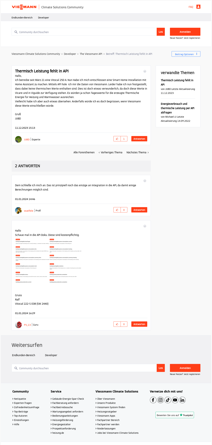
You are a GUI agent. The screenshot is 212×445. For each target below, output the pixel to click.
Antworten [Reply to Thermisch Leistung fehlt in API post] (139, 138)
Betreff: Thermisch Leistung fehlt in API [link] (129, 53)
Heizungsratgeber (107, 411)
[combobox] (88, 32)
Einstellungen (21, 420)
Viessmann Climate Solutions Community (36, 53)
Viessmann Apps (106, 415)
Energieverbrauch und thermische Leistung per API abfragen (177, 108)
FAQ (191, 6)
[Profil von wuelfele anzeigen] (28, 211)
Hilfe (16, 424)
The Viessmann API (91, 53)
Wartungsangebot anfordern (67, 411)
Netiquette (20, 398)
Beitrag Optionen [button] (184, 54)
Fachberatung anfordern (65, 402)
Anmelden (198, 7)
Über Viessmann (106, 398)
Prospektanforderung (64, 428)
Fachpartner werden (108, 424)
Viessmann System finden (111, 407)
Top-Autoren (20, 415)
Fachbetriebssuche (62, 407)
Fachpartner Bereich (108, 420)
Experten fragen (23, 402)
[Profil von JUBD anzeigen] (26, 139)
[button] (144, 71)
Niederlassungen (106, 428)
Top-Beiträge (21, 411)
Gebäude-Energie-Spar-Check (68, 398)
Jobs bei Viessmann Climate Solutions (117, 432)
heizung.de (58, 432)
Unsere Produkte (106, 402)
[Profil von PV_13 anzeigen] (27, 325)
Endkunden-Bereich (22, 17)
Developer (43, 17)
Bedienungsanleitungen (65, 415)
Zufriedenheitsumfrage (26, 407)
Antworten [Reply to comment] (139, 209)
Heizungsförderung (62, 420)
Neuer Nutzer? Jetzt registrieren (185, 38)
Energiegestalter (61, 424)
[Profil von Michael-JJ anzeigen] (170, 116)
